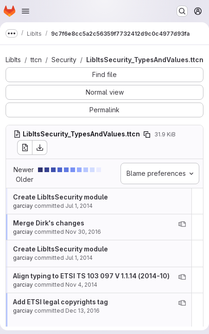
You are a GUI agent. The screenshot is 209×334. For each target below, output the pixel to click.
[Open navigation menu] (25, 11)
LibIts (13, 60)
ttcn (36, 60)
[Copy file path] (146, 134)
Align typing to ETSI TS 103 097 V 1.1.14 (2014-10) (91, 276)
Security (63, 60)
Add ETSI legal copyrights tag (60, 302)
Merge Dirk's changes (48, 223)
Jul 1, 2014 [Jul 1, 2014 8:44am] (79, 205)
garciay (23, 205)
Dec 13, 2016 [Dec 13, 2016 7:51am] (82, 310)
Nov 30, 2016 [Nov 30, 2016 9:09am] (83, 231)
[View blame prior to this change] (182, 224)
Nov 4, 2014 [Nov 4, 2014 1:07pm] (81, 284)
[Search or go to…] (182, 11)
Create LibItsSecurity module (60, 197)
